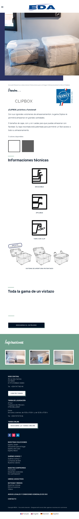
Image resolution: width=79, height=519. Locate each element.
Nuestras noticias (14, 485)
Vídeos (10, 489)
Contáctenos (17, 393)
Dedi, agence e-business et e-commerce (55, 507)
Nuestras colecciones (17, 442)
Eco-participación (14, 474)
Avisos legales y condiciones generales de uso (28, 494)
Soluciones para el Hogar (17, 447)
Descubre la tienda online (23, 425)
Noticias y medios (15, 483)
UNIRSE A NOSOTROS (16, 479)
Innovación (12, 470)
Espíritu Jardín (13, 445)
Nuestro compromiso (17, 468)
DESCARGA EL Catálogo (26, 325)
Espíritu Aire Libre (14, 449)
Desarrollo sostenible (15, 472)
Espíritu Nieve (13, 451)
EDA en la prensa (14, 487)
